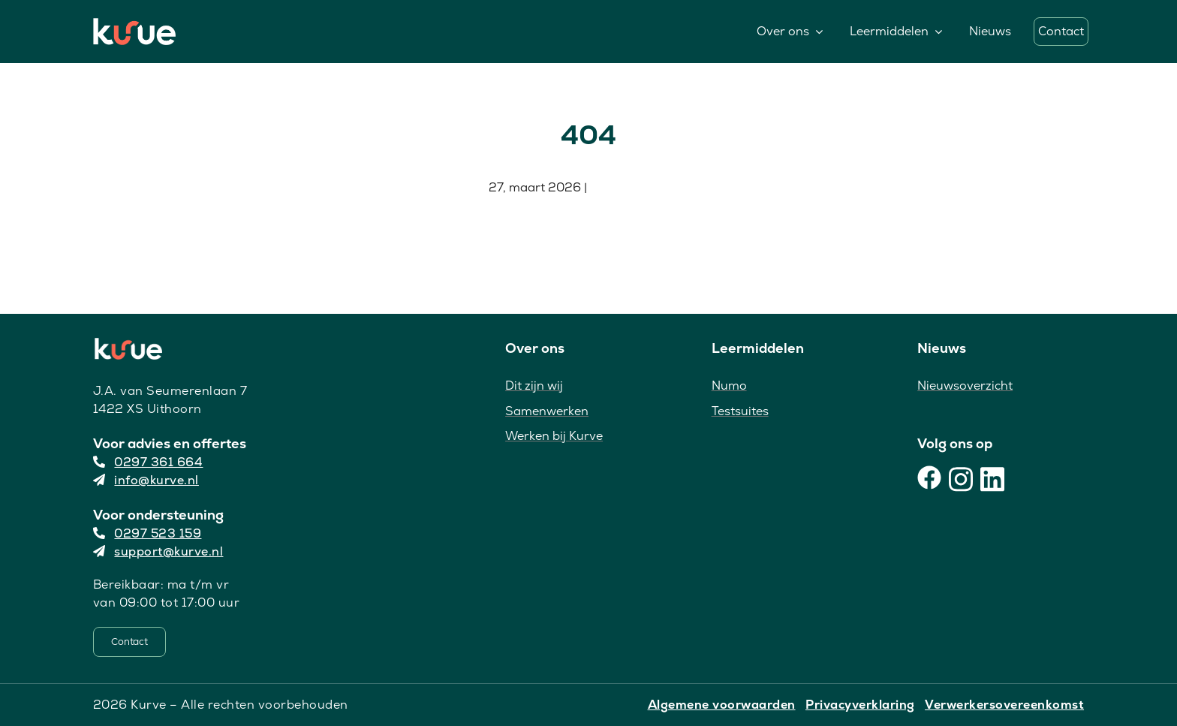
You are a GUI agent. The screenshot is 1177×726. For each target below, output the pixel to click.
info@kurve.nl (146, 480)
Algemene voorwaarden (722, 704)
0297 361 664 (148, 462)
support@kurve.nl (158, 551)
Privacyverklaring (860, 704)
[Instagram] (961, 477)
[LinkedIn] (992, 477)
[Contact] (129, 642)
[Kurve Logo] (134, 25)
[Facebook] (929, 477)
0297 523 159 (147, 533)
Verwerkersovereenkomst (1004, 704)
